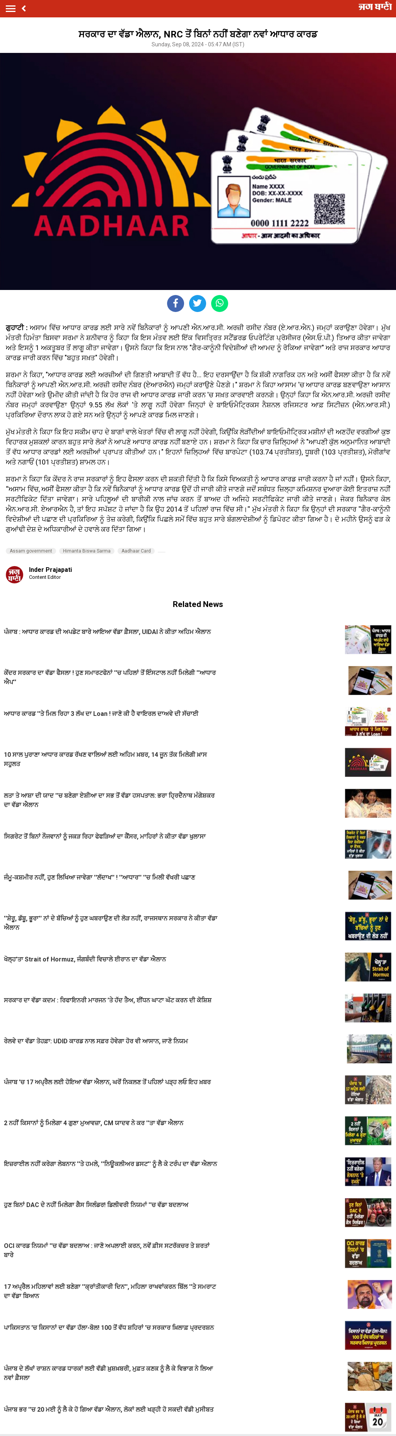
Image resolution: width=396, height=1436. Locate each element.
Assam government (31, 551)
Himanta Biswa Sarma (87, 551)
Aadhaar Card (136, 551)
